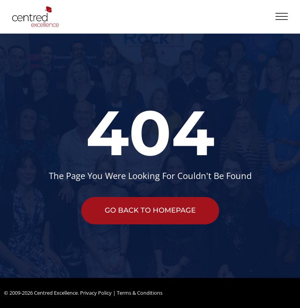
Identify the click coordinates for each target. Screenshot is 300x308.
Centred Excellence (56, 292)
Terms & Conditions (139, 292)
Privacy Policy (96, 292)
